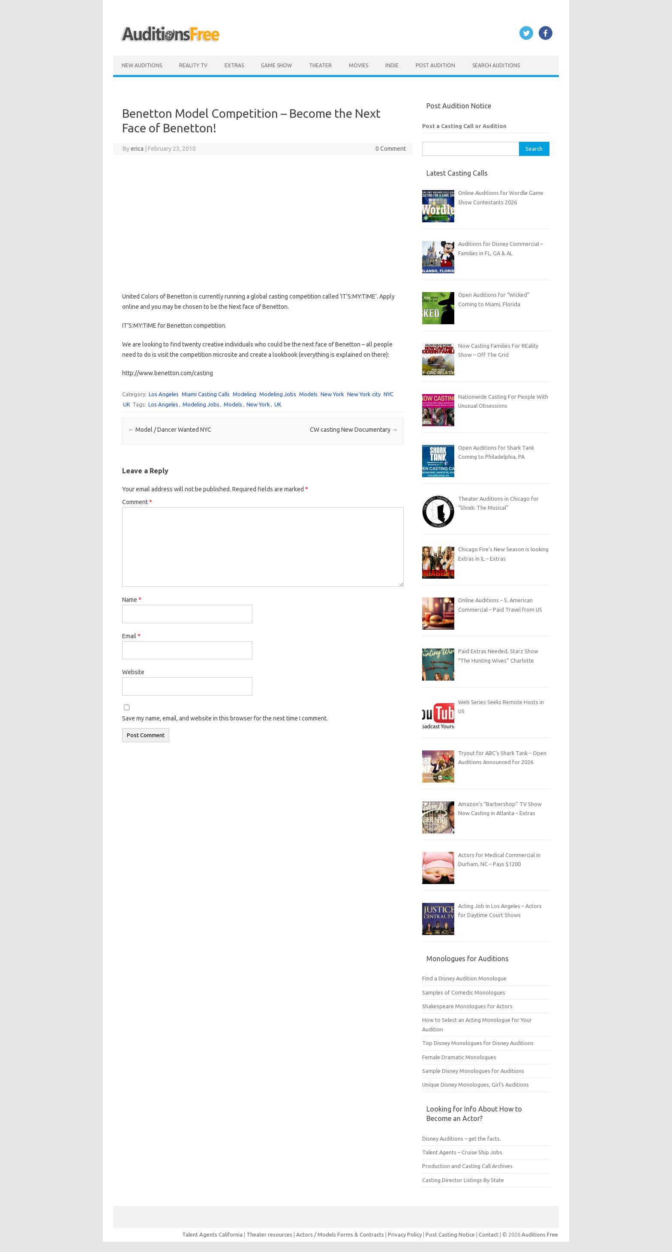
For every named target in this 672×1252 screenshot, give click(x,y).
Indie (392, 65)
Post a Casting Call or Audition (464, 126)
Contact (489, 1234)
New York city (364, 394)
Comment (137, 502)
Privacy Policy (405, 1234)
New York (332, 394)
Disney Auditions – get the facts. (461, 1138)
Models (308, 394)
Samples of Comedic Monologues (463, 992)
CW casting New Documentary (354, 429)
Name (131, 599)
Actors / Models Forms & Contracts (340, 1234)
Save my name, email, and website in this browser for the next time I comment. (225, 718)
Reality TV (193, 65)
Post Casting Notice (450, 1234)
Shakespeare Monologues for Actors (467, 1006)
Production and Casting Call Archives (467, 1166)
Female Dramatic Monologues (459, 1057)
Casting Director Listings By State (463, 1180)
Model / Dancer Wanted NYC (169, 429)
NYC (388, 394)
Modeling (244, 394)
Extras (234, 65)
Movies (358, 65)
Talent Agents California (212, 1234)
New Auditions (142, 65)
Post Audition (435, 65)
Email (131, 636)
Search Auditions (496, 65)
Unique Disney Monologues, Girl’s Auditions (475, 1085)
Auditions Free (540, 1234)
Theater (320, 65)
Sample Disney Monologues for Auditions (473, 1071)
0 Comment (390, 148)
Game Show (276, 65)
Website (133, 672)
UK (126, 404)
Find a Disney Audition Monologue (464, 978)
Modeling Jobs (277, 394)
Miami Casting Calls (206, 394)
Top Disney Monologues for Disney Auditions (478, 1043)
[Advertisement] (263, 223)
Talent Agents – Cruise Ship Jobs (462, 1152)
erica (137, 148)
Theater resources (269, 1234)
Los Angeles (164, 394)
